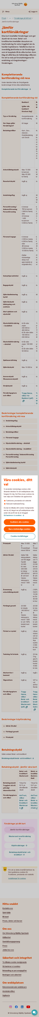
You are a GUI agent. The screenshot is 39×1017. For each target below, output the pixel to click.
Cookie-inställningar (19, 536)
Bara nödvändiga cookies (19, 529)
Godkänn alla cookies (19, 522)
